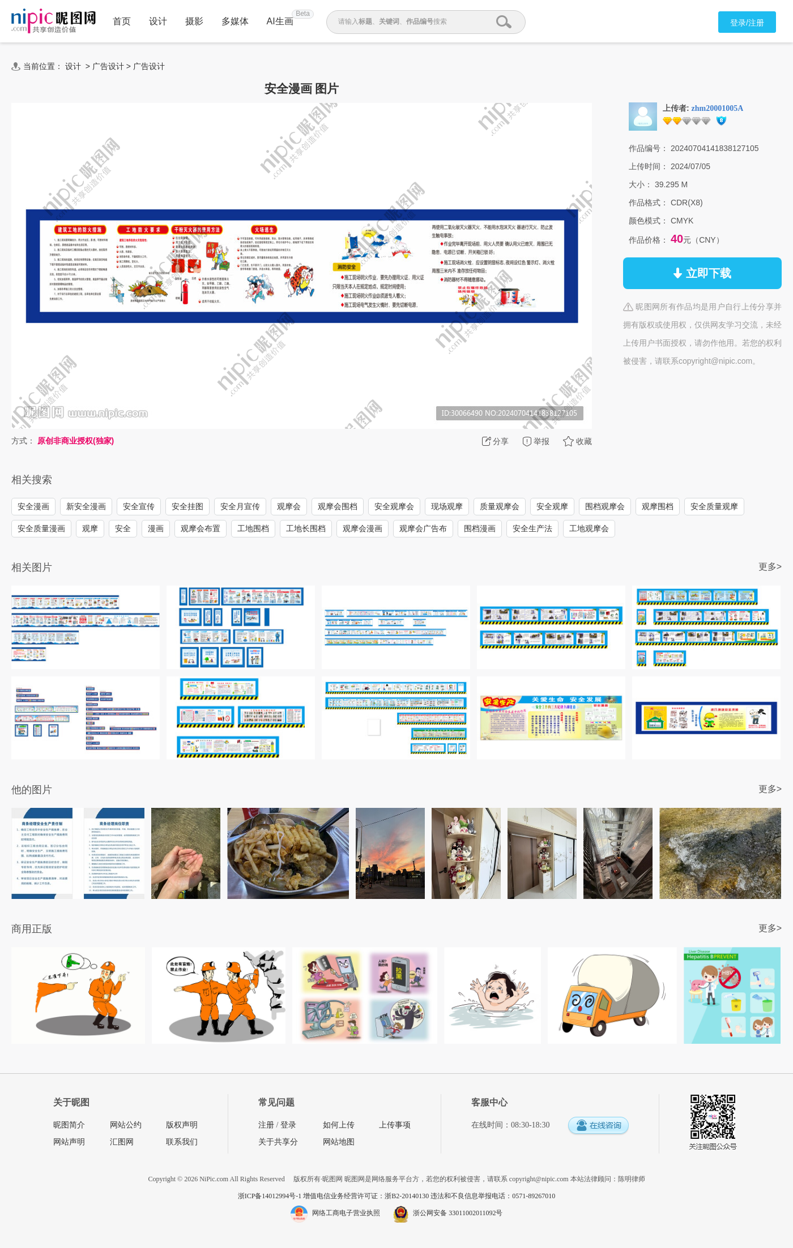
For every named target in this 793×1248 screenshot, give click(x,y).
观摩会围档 (337, 506)
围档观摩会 (605, 506)
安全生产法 (532, 528)
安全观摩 (552, 506)
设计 (158, 21)
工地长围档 (306, 528)
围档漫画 (480, 528)
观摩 (90, 528)
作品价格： (648, 239)
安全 (123, 528)
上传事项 (395, 1125)
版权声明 (182, 1125)
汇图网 (122, 1142)
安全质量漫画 (41, 528)
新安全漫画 (86, 506)
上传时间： (648, 166)
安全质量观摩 (714, 506)
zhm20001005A (718, 108)
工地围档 (253, 528)
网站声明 (69, 1142)
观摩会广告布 (423, 528)
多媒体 (235, 21)
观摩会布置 (200, 528)
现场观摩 (447, 506)
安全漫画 (33, 506)
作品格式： (648, 202)
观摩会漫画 (362, 528)
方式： (23, 440)
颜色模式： (648, 220)
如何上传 (339, 1125)
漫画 (156, 528)
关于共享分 (278, 1142)
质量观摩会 (499, 506)
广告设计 (108, 66)
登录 (288, 1125)
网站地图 (339, 1142)
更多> (770, 566)
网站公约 (126, 1125)
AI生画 (280, 21)
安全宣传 (139, 506)
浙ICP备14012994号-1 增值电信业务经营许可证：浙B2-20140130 (334, 1196)
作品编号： (648, 148)
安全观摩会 (394, 506)
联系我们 (182, 1142)
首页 (122, 21)
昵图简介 (69, 1125)
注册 (266, 1125)
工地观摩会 (589, 528)
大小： (641, 184)
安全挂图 (187, 506)
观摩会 (289, 506)
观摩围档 (657, 506)
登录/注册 (747, 22)
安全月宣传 (240, 506)
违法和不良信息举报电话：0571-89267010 (492, 1196)
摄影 (194, 21)
